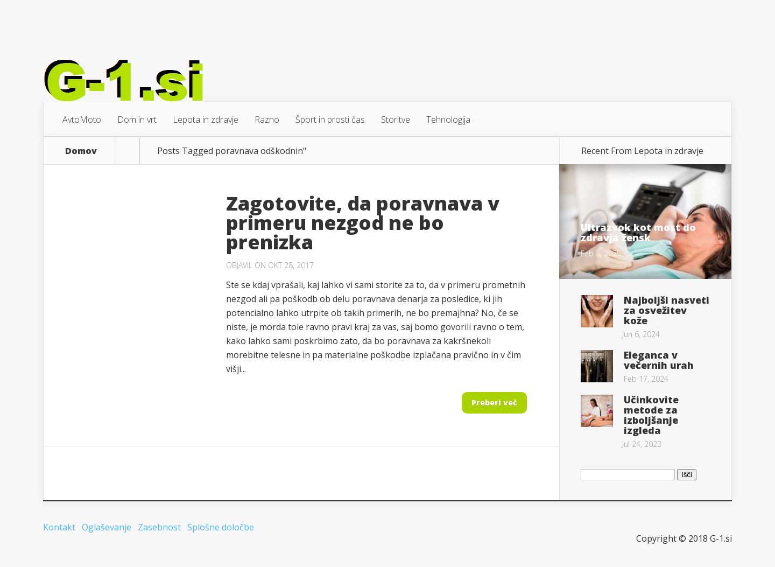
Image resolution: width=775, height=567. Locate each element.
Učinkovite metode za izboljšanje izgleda (651, 415)
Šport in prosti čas (330, 119)
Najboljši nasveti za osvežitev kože (666, 310)
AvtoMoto (81, 119)
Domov (81, 150)
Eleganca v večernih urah (659, 360)
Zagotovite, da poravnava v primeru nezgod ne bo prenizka (362, 222)
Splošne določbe (220, 527)
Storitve (395, 119)
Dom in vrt (137, 119)
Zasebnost (159, 527)
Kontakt (59, 527)
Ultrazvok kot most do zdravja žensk (638, 232)
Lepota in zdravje (205, 119)
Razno (267, 119)
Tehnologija (448, 119)
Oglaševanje (106, 527)
